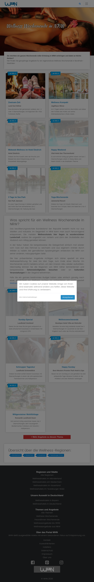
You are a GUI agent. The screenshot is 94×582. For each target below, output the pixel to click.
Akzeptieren (67, 297)
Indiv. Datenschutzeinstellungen (28, 297)
